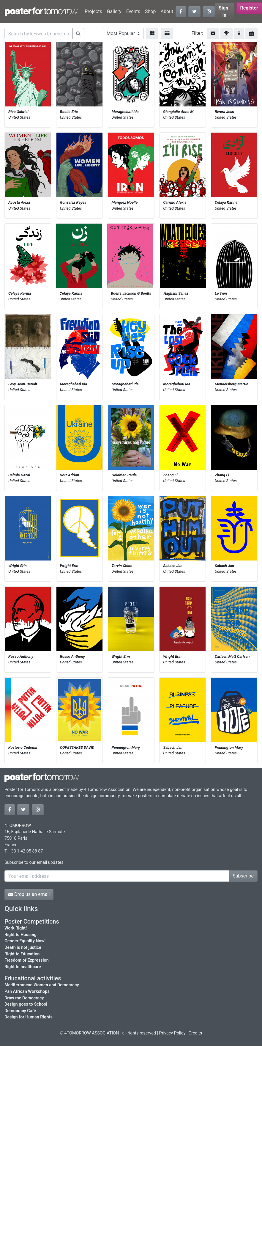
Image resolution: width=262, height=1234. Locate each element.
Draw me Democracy (24, 998)
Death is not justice (22, 947)
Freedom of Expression (26, 960)
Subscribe (243, 876)
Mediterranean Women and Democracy (41, 984)
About (166, 11)
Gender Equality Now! (24, 940)
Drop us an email (29, 894)
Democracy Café (20, 1010)
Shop (150, 11)
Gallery (114, 11)
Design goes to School (25, 1004)
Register (249, 8)
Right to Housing (20, 934)
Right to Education (22, 954)
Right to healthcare (22, 966)
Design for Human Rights (28, 1017)
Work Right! (15, 928)
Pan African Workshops (27, 991)
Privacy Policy (172, 1033)
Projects (93, 11)
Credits (195, 1033)
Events (133, 11)
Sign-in (224, 11)
